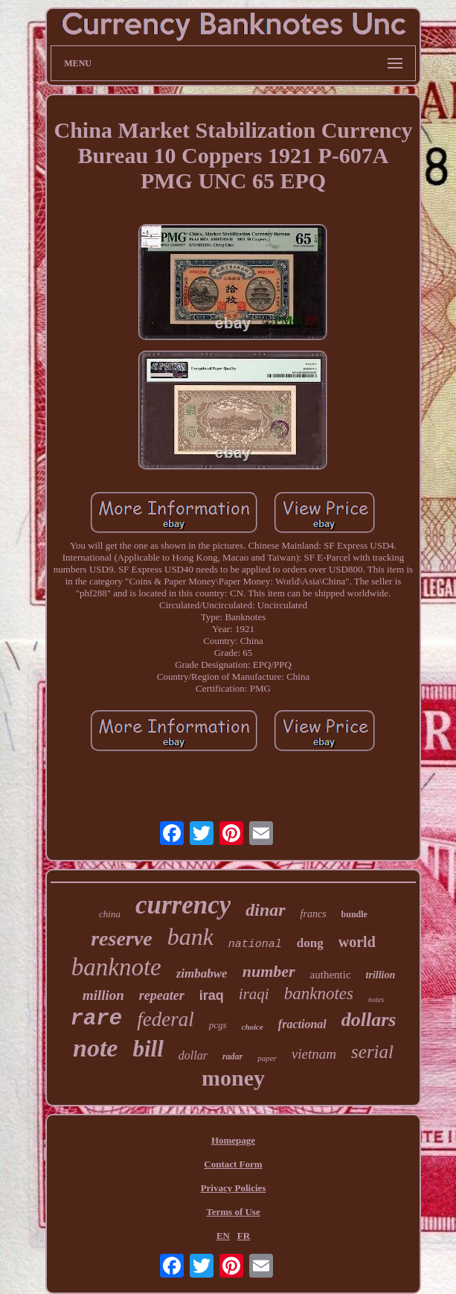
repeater (161, 995)
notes (376, 999)
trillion (381, 975)
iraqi (254, 994)
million (103, 995)
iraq (211, 995)
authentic (330, 975)
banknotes (318, 993)
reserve (121, 938)
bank (190, 936)
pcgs (218, 1024)
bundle (354, 914)
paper (267, 1058)
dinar (265, 909)
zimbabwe (202, 973)
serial (372, 1052)
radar (232, 1056)
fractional (302, 1024)
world (357, 942)
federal (165, 1019)
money (233, 1077)
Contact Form (233, 1164)
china (110, 913)
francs (314, 913)
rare (97, 1019)
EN (223, 1235)
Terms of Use (233, 1211)
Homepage (233, 1140)
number (269, 971)
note (95, 1048)
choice (252, 1026)
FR (243, 1235)
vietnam (314, 1054)
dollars (368, 1019)
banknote (116, 967)
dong (310, 943)
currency (183, 904)
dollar (193, 1055)
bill (147, 1049)
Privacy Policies (233, 1187)
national (255, 944)
